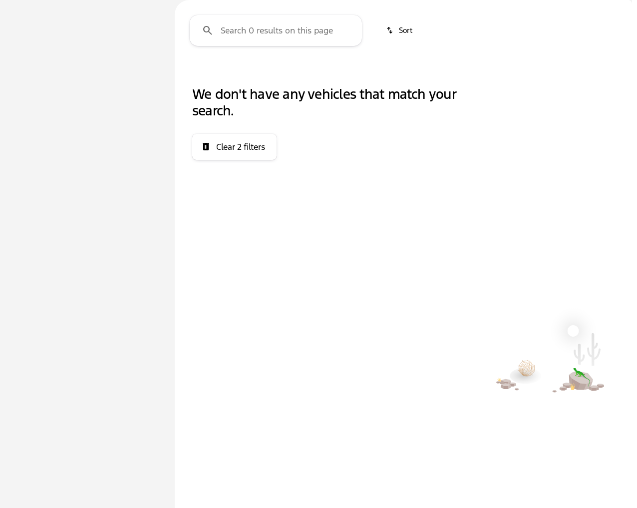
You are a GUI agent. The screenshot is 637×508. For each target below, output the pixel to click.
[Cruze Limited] (83, 123)
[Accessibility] (27, 8)
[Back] (137, 103)
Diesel (356, 74)
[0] (32, 238)
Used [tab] (136, 74)
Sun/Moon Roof (562, 74)
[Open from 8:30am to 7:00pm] (490, 8)
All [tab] (85, 74)
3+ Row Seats (282, 74)
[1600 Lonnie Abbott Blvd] (586, 8)
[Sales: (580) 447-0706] (396, 8)
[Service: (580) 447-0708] (257, 8)
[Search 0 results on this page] (276, 125)
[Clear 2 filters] (234, 242)
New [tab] (32, 74)
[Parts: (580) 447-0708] (328, 8)
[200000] (131, 238)
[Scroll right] (621, 74)
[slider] (23, 187)
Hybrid (417, 74)
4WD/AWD (205, 74)
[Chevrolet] (30, 123)
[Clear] (129, 335)
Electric (481, 74)
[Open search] (511, 33)
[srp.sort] (400, 125)
